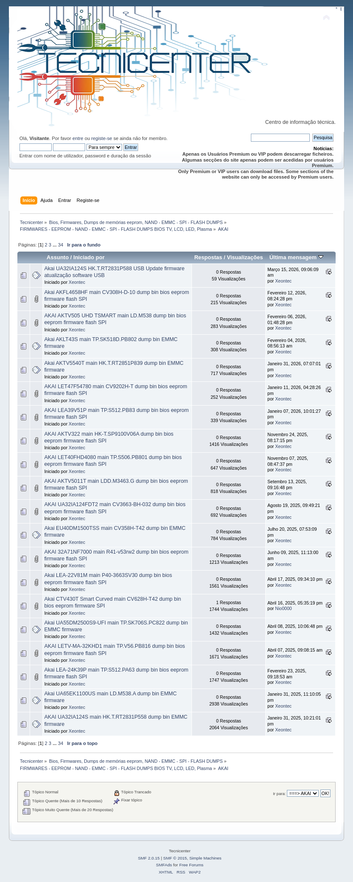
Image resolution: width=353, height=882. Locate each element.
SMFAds (164, 864)
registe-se (101, 138)
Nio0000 (283, 608)
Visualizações (245, 257)
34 (60, 244)
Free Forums (191, 864)
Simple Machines (205, 858)
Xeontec (77, 282)
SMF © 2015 (175, 858)
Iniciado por (89, 257)
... (55, 244)
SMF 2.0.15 (149, 858)
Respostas (208, 257)
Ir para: (279, 793)
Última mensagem (296, 257)
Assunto (58, 257)
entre (77, 138)
